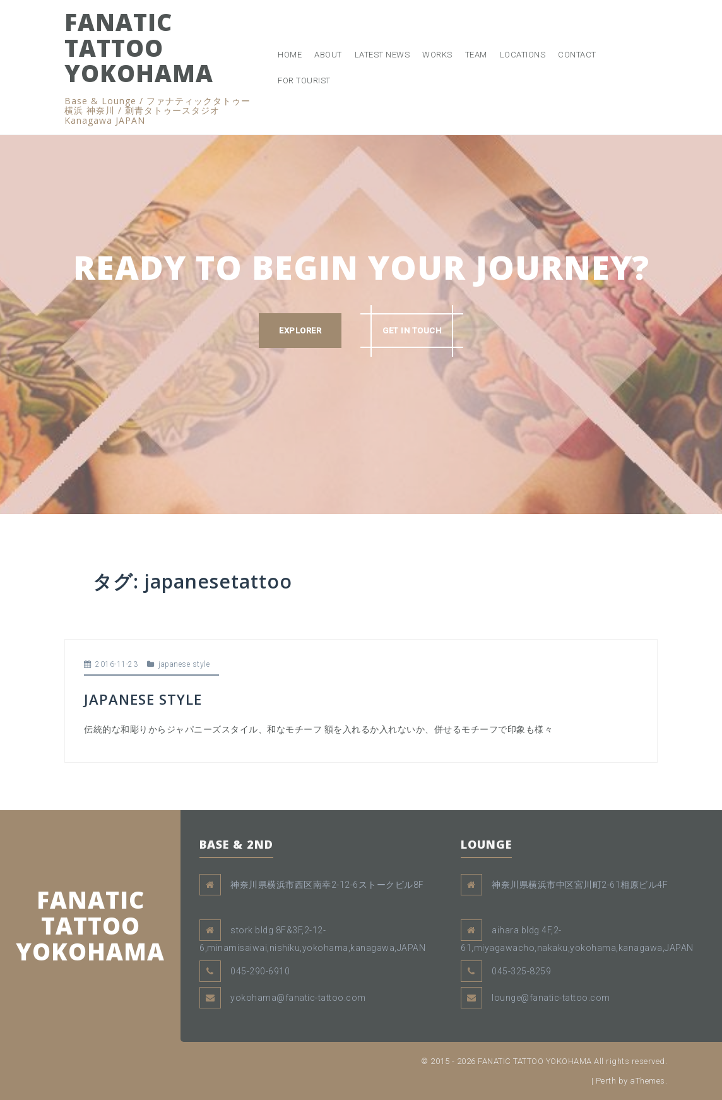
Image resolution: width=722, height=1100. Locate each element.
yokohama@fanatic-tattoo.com (298, 998)
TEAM (476, 54)
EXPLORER (300, 330)
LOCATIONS (523, 54)
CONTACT (577, 54)
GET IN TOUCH (411, 330)
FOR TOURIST (304, 80)
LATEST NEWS (382, 54)
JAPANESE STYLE (143, 699)
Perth (606, 1080)
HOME (290, 54)
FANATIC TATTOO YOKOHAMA (138, 47)
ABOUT (328, 54)
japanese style (184, 664)
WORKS (437, 54)
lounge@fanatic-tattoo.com (551, 998)
